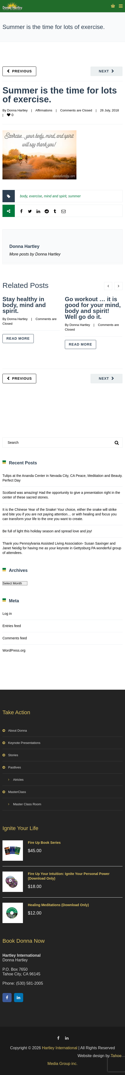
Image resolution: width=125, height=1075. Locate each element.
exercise (35, 196)
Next (104, 71)
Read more (18, 338)
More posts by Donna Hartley (34, 254)
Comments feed (14, 638)
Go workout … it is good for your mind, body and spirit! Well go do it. (93, 308)
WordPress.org (13, 650)
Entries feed (11, 626)
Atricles (18, 779)
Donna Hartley (17, 110)
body (23, 196)
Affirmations (43, 110)
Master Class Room (27, 804)
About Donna (17, 730)
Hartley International (59, 1048)
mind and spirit (55, 196)
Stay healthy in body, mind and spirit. (24, 305)
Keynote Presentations (24, 743)
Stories (13, 755)
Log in (7, 614)
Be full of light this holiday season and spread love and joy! (47, 531)
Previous (22, 71)
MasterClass (17, 792)
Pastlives (14, 767)
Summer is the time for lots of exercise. (59, 94)
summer (74, 196)
